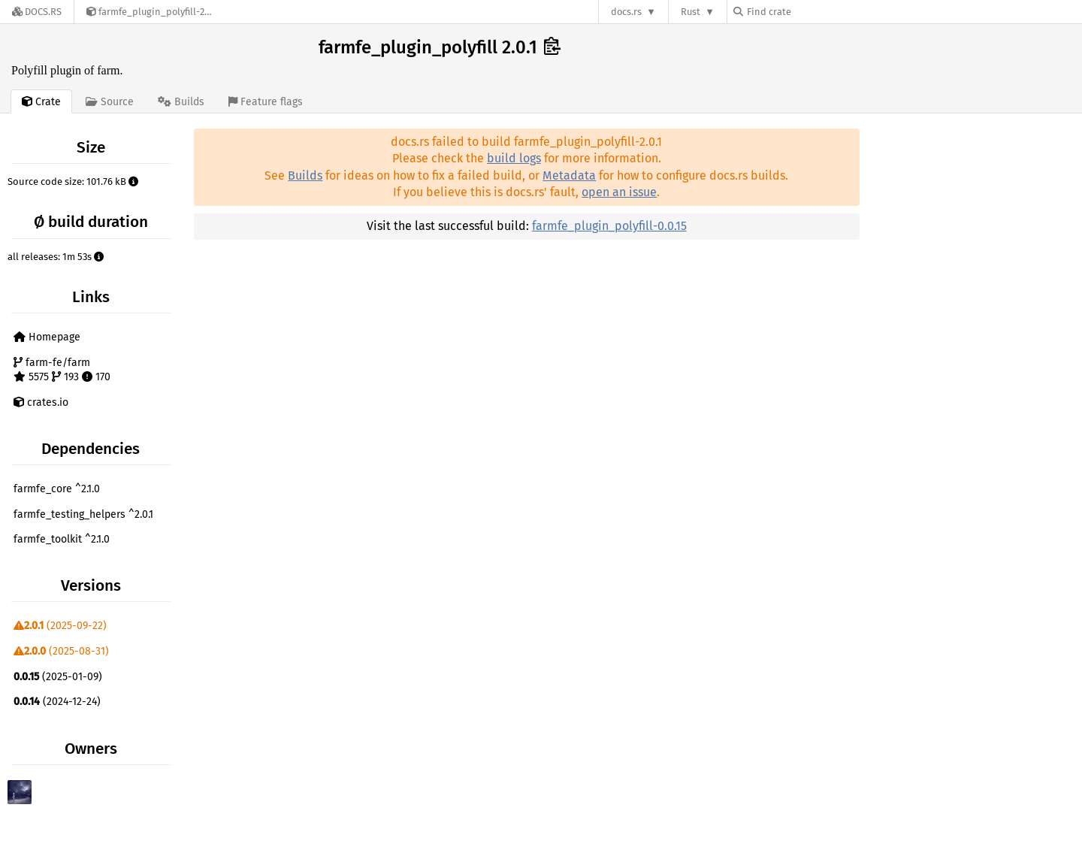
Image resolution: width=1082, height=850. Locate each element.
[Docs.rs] (37, 11)
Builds (305, 175)
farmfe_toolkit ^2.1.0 (62, 539)
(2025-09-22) (60, 625)
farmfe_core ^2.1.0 (57, 488)
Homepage (47, 337)
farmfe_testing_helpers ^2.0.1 (83, 514)
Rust (690, 11)
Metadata (569, 175)
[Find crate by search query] (808, 11)
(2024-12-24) (57, 701)
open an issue (619, 192)
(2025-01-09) (58, 676)
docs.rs (626, 11)
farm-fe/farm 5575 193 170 (62, 370)
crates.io (41, 402)
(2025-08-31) (61, 651)
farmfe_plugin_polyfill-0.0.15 (609, 226)
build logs (514, 158)
